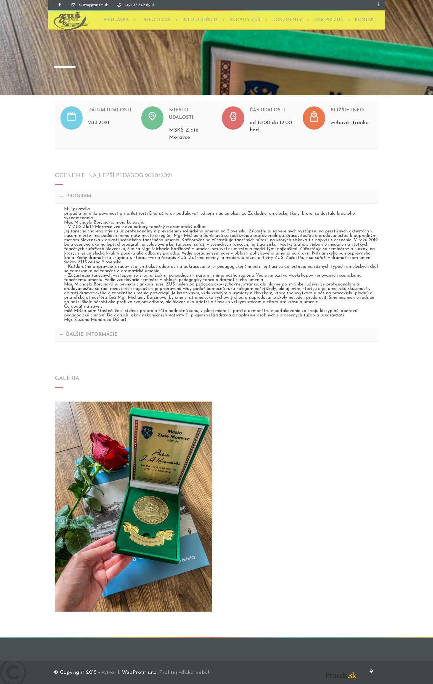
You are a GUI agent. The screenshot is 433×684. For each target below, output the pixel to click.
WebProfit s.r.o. (139, 672)
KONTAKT (366, 18)
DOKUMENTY (287, 18)
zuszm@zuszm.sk (93, 5)
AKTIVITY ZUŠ (244, 18)
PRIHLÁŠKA (116, 18)
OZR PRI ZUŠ (328, 18)
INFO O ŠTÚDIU (200, 18)
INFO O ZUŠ (157, 18)
